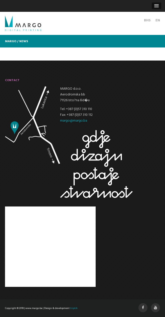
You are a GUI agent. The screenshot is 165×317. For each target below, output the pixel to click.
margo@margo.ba (73, 121)
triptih (74, 308)
